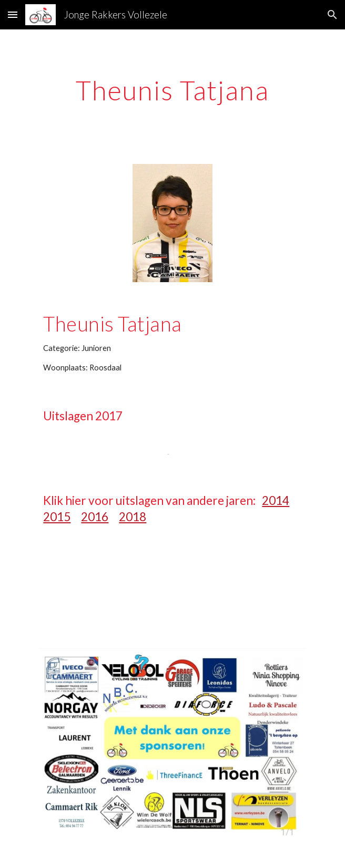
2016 (94, 517)
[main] (172, 90)
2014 (275, 500)
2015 (56, 517)
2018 (132, 517)
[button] (12, 14)
